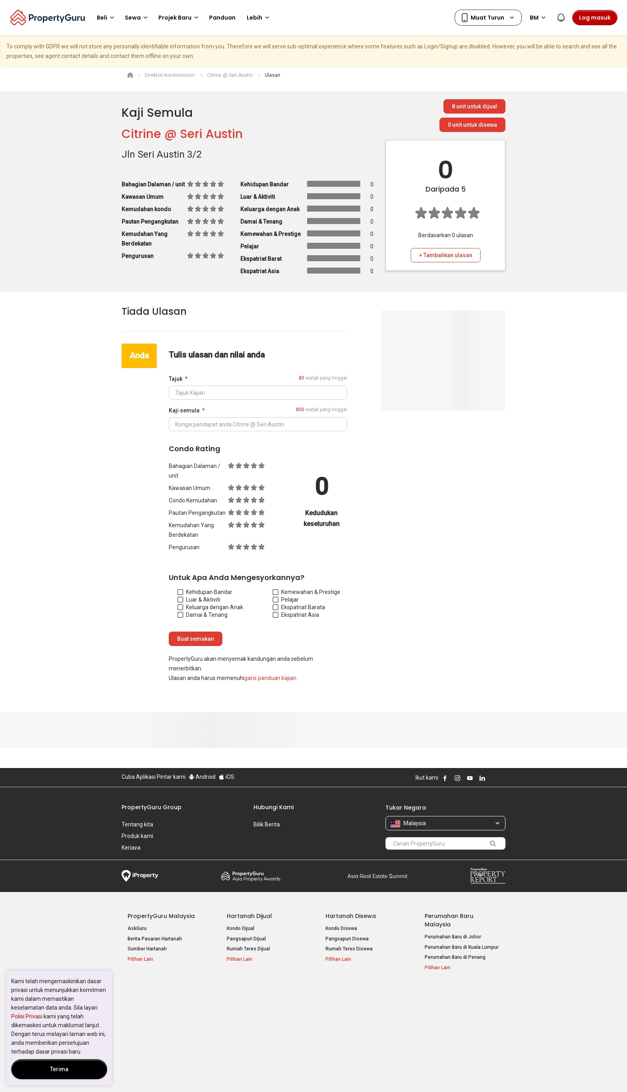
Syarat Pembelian (306, 1073)
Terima (59, 1069)
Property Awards (251, 876)
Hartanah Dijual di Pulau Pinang (163, 1016)
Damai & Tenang (203, 615)
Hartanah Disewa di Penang (257, 1016)
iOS (226, 777)
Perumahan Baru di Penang (455, 957)
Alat (431, 994)
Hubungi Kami (274, 807)
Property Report (487, 876)
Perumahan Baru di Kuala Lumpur (462, 947)
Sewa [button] (137, 17)
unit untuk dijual (474, 106)
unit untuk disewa (472, 125)
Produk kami (137, 836)
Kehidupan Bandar (205, 592)
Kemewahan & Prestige (306, 592)
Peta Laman (438, 1037)
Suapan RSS (439, 1026)
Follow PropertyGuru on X (493, 778)
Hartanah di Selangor (348, 1016)
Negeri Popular (347, 994)
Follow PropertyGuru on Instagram (457, 778)
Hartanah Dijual (249, 916)
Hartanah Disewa (350, 916)
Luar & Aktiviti (199, 599)
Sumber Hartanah (147, 949)
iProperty (140, 876)
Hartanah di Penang (347, 1026)
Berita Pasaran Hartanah (155, 939)
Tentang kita (137, 824)
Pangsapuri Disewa (347, 939)
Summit (377, 876)
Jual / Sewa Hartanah (449, 1016)
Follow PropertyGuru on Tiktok (502, 778)
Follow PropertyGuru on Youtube (470, 778)
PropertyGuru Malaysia (161, 916)
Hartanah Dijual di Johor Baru (160, 1026)
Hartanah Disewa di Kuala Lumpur (264, 1006)
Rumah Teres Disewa (349, 949)
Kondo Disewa (341, 928)
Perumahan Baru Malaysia (449, 920)
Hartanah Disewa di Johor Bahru (262, 1026)
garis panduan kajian (270, 678)
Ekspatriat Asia (296, 615)
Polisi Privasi (26, 1016)
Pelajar (286, 599)
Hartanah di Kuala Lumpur (354, 1006)
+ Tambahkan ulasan (445, 255)
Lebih (259, 17)
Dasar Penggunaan (146, 1073)
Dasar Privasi (258, 1073)
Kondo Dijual (240, 928)
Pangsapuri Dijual (246, 939)
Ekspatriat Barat (297, 607)
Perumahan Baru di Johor (453, 937)
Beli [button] (107, 17)
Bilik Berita (267, 824)
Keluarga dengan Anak (210, 607)
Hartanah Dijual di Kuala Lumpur (163, 1006)
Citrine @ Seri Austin (182, 134)
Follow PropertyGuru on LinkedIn (482, 778)
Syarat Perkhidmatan (206, 1073)
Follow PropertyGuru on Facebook (445, 778)
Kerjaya (131, 847)
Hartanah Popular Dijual (162, 994)
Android (202, 777)
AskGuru (137, 928)
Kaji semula (184, 410)
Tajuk (175, 379)
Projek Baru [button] (179, 17)
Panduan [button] (222, 18)
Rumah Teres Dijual (248, 949)
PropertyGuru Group (152, 807)
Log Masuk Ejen (442, 1006)
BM (539, 17)
